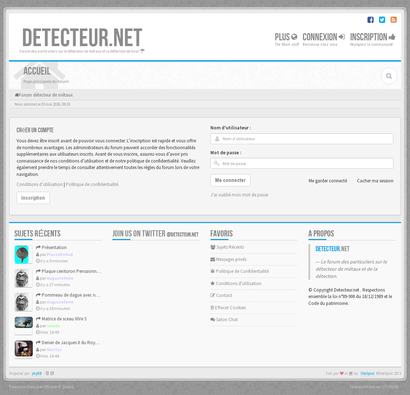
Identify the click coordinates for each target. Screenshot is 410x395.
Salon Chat (224, 319)
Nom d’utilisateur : (230, 128)
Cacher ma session (371, 181)
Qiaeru (67, 386)
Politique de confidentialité (92, 184)
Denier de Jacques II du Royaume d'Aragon (80, 342)
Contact (221, 295)
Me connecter (230, 180)
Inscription (373, 37)
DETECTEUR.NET (82, 38)
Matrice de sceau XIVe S (61, 319)
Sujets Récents (227, 247)
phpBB (37, 373)
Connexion (324, 37)
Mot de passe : (225, 153)
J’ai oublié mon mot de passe (239, 195)
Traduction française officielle (33, 386)
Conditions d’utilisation (40, 184)
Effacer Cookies (228, 308)
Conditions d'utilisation (236, 283)
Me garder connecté (324, 181)
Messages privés (228, 259)
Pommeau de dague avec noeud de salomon (83, 295)
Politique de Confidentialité (239, 271)
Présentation (51, 247)
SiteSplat (367, 373)
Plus (286, 37)
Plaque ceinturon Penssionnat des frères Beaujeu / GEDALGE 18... (101, 271)
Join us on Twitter (155, 233)
